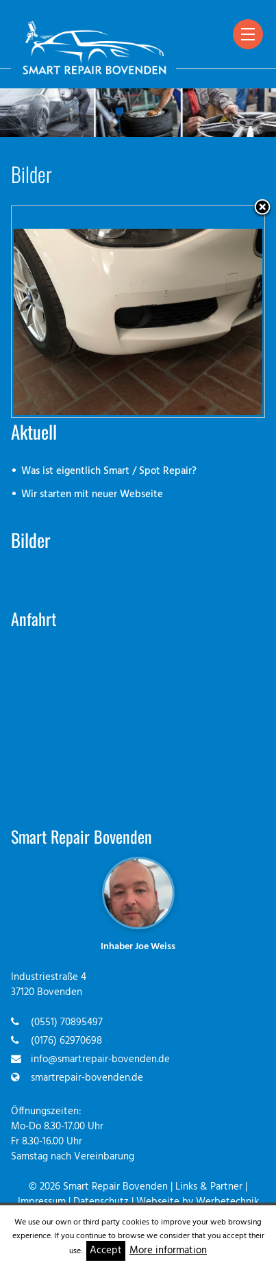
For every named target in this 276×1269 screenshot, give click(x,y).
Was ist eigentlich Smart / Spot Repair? (109, 471)
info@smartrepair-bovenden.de (100, 1060)
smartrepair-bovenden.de (87, 1078)
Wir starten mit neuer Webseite (92, 495)
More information (168, 1251)
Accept (106, 1251)
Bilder (31, 539)
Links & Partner (208, 1187)
